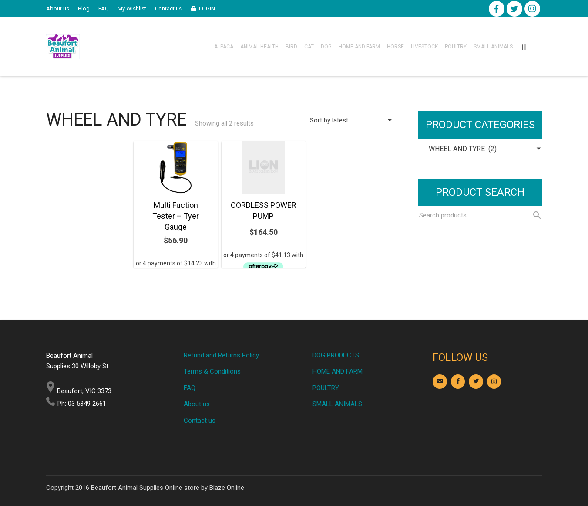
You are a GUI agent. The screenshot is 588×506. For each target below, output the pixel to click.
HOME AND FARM (337, 371)
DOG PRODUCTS (335, 355)
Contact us (199, 420)
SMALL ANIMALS (337, 404)
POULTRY (325, 388)
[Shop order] (351, 120)
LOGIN (207, 8)
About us (197, 404)
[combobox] (480, 149)
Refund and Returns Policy (221, 355)
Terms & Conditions (212, 371)
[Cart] (537, 46)
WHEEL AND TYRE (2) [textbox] (457, 149)
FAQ (189, 388)
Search (530, 215)
